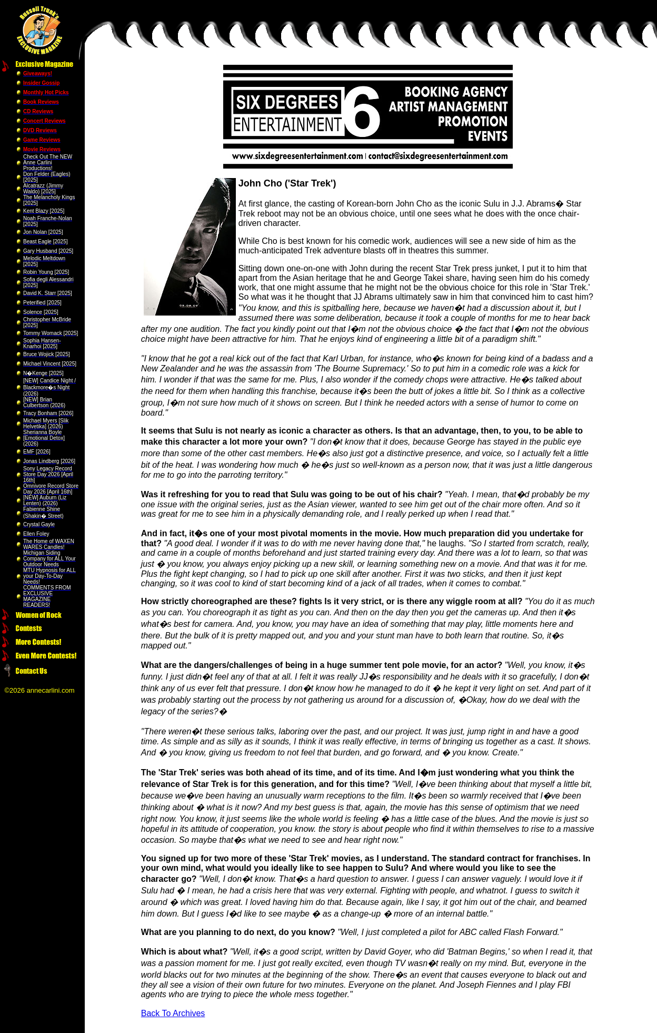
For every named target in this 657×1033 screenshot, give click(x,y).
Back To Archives (173, 1013)
